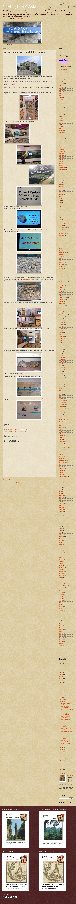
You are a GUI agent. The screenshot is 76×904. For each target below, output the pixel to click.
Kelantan (61, 291)
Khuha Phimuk (62, 303)
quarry (60, 487)
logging (60, 353)
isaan (60, 258)
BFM (60, 122)
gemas (60, 221)
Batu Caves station (63, 108)
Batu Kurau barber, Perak (66, 734)
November (64, 693)
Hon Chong (61, 248)
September (64, 697)
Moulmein (61, 394)
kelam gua (61, 289)
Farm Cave (61, 211)
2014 (61, 684)
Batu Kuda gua (62, 110)
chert (60, 165)
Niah (60, 425)
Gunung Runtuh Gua (63, 241)
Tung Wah (61, 616)
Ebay (60, 200)
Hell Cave (61, 245)
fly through (61, 217)
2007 (61, 769)
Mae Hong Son (62, 369)
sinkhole (60, 544)
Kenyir (60, 295)
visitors (60, 631)
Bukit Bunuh (61, 138)
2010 (61, 762)
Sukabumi (61, 559)
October (63, 695)
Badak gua (61, 91)
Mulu (60, 396)
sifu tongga (61, 540)
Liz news (61, 349)
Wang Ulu (61, 641)
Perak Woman (62, 452)
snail (60, 548)
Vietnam (60, 627)
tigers (60, 602)
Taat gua (61, 569)
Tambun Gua (62, 575)
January (63, 758)
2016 (61, 680)
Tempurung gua (62, 583)
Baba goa (61, 89)
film (59, 213)
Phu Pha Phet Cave (63, 476)
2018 (61, 676)
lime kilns (61, 344)
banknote (61, 99)
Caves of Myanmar (63, 69)
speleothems (61, 555)
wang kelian (61, 635)
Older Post (52, 480)
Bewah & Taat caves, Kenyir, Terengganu (66, 744)
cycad (60, 182)
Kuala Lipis (61, 313)
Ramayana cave (62, 495)
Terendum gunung (63, 588)
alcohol (60, 81)
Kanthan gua (61, 276)
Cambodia (61, 143)
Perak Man (61, 449)
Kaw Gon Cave (62, 280)
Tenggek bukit (62, 587)
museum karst (62, 404)
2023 (61, 665)
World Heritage (62, 649)
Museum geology (62, 402)
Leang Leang (62, 336)
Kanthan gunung (62, 278)
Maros (60, 380)
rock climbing (62, 503)
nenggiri (60, 423)
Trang (60, 612)
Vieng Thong (61, 623)
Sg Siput (61, 538)
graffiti (60, 231)
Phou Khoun (61, 472)
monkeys (61, 392)
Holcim (60, 246)
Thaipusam (61, 594)
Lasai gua (61, 332)
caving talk (61, 159)
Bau (60, 116)
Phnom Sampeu (62, 468)
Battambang (61, 105)
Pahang (60, 433)
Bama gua (61, 95)
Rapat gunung (62, 497)
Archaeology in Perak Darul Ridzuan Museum (67, 713)
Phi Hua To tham (62, 462)
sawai (60, 524)
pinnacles (61, 482)
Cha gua (61, 161)
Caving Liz (70, 775)
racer (60, 489)
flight (60, 215)
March (63, 753)
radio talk (61, 491)
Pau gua (61, 439)
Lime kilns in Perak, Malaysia (65, 720)
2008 (61, 767)
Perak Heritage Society (64, 447)
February (64, 755)
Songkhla (61, 553)
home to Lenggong (11, 280)
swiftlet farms (62, 567)
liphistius (61, 347)
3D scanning (61, 75)
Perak (26, 431)
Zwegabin (61, 655)
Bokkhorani (61, 130)
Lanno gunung (62, 328)
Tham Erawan (62, 600)
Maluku (60, 373)
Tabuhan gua (62, 571)
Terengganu (61, 590)
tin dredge (61, 604)
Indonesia (61, 254)
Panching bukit (62, 435)
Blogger (47, 901)
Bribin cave (61, 136)
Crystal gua (61, 178)
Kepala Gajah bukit (63, 297)
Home (29, 480)
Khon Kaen (61, 301)
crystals (60, 180)
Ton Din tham (62, 608)
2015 (61, 682)
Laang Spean (62, 316)
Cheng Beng (61, 163)
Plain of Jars (61, 483)
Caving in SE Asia (19, 6)
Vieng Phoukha (62, 622)
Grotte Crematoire (63, 233)
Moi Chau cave (62, 388)
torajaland (61, 610)
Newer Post (6, 480)
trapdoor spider (62, 614)
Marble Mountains (63, 379)
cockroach (61, 171)
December (64, 690)
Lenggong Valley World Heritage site (66, 741)
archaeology (10, 431)
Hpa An (60, 250)
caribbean (61, 147)
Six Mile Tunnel (62, 546)
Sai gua (60, 515)
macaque (61, 363)
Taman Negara (62, 573)
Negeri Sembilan (62, 421)
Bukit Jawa (61, 140)
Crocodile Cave (62, 176)
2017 (61, 678)
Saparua (61, 518)
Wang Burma (62, 633)
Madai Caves (62, 367)
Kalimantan (61, 268)
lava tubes (61, 334)
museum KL (61, 406)
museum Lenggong (63, 408)
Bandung (61, 97)
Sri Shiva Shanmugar (63, 557)
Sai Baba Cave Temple (64, 513)
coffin (60, 173)
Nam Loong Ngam (63, 417)
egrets (60, 202)
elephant (61, 204)
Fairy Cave (61, 210)
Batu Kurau (61, 112)
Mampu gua (61, 375)
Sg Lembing (61, 536)
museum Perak (21, 431)
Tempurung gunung (63, 585)
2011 (61, 760)
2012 (61, 689)
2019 (61, 674)
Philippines (61, 466)
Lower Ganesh (62, 357)
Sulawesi (61, 561)
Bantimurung (61, 101)
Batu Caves (61, 107)
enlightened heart (62, 206)
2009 (61, 765)
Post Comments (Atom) (14, 482)
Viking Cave (61, 629)
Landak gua (61, 322)
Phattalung (61, 458)
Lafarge (60, 318)
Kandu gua (61, 274)
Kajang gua (61, 266)
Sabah (60, 505)
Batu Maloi (61, 114)
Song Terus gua (62, 552)
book (60, 134)
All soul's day (62, 83)
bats (60, 103)
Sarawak (61, 520)
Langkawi (61, 326)
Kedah (60, 287)
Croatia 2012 (62, 175)
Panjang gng (61, 437)
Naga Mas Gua (62, 415)
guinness (61, 239)
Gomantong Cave (63, 227)
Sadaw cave (61, 507)
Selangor (61, 528)
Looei (60, 355)
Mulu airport (61, 398)
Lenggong (61, 338)
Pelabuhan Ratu (62, 441)
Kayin (60, 283)
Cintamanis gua (62, 169)
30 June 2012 (15, 84)
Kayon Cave (61, 285)
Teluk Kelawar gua (63, 581)
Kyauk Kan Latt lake (63, 314)
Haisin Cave (61, 243)
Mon (60, 390)
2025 (61, 661)
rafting (60, 493)
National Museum (27, 279)
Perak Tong (61, 450)
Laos (60, 330)
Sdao (60, 526)
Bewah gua (61, 120)
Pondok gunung (62, 485)
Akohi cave (61, 79)
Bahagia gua (61, 93)
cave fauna (61, 153)
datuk (60, 188)
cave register (62, 155)
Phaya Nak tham (62, 460)
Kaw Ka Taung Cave (63, 281)
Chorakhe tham (62, 167)
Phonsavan (61, 470)
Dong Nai (61, 196)
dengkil (60, 192)
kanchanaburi (62, 272)
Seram (60, 532)
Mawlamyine (61, 382)
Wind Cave (61, 647)
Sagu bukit (61, 511)
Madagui (61, 365)
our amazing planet (63, 431)
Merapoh (61, 384)
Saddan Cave (62, 509)
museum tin (61, 412)
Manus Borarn (62, 377)
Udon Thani (61, 618)
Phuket (60, 478)
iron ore (60, 256)
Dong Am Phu (62, 194)
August (63, 699)
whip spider (61, 643)
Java (60, 260)
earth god (61, 198)
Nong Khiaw (61, 427)
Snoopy (60, 550)
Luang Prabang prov (63, 361)
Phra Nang (61, 474)
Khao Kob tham (62, 299)
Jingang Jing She (62, 262)
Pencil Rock (61, 443)
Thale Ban (61, 596)
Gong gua (61, 229)
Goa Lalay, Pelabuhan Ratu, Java (66, 725)
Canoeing (61, 145)
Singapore (61, 542)
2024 (61, 663)
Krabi (60, 309)
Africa (60, 77)
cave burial (61, 149)
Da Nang (61, 184)
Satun (60, 522)
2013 (61, 687)
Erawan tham (62, 208)
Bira (60, 124)
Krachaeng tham (62, 311)
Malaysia (15, 431)
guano (60, 237)
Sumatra (61, 563)
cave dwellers (62, 151)
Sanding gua (61, 517)
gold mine (61, 225)
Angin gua (61, 85)
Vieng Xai (61, 625)
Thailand (61, 592)
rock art (60, 501)
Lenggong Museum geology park (65, 707)
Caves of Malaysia (20, 18)
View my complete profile (64, 791)
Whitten (60, 645)
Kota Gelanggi (62, 305)
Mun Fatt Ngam (62, 400)
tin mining (61, 606)
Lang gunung (62, 324)
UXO (60, 620)
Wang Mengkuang (63, 637)
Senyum (60, 530)
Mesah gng (61, 386)
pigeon (60, 480)
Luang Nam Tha (62, 359)
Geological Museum (63, 223)
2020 (61, 672)
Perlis (60, 454)
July (63, 701)
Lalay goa (61, 320)
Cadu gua (61, 141)
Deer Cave (61, 190)
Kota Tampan (62, 307)
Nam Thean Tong (62, 419)
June (63, 747)
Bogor (60, 128)
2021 (61, 670)
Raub (60, 499)
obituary (60, 429)
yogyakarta (61, 653)
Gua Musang (62, 235)
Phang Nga (61, 456)
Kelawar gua (61, 293)
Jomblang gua (62, 264)
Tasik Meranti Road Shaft (64, 579)
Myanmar (61, 414)
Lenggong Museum (63, 340)
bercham (61, 118)
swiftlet (60, 565)
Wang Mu (61, 639)
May (63, 749)
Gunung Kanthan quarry (66, 722)
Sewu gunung (62, 534)
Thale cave (61, 598)
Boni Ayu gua (62, 132)
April (63, 751)
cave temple (61, 157)
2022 (61, 667)
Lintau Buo (61, 346)
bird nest (61, 126)
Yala (60, 651)
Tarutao (60, 577)
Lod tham (61, 351)
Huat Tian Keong (62, 252)
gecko (60, 219)
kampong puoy (62, 270)
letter (60, 342)
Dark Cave (61, 186)
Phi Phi (60, 464)
